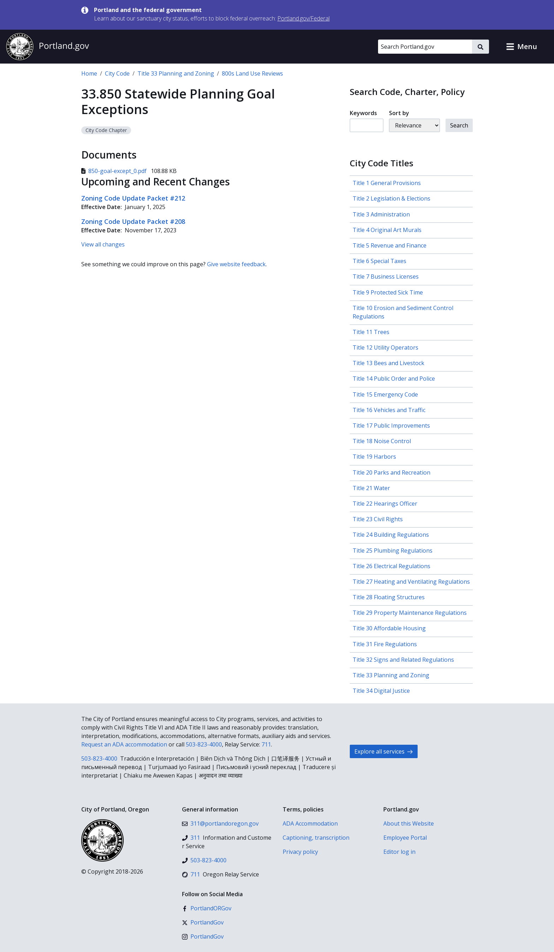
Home (89, 73)
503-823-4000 (204, 744)
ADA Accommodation (310, 823)
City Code (117, 73)
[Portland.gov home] (47, 46)
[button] (521, 46)
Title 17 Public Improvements (391, 425)
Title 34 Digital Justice (381, 691)
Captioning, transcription (316, 837)
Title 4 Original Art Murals (387, 230)
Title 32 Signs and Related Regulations (403, 660)
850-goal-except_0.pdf (114, 171)
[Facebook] (206, 908)
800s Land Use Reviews (252, 73)
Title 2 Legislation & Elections (391, 198)
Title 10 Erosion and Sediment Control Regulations (403, 312)
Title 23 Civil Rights (378, 519)
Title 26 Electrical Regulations (391, 566)
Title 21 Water (371, 488)
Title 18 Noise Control (382, 441)
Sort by (399, 113)
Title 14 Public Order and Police (394, 378)
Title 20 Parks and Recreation (391, 472)
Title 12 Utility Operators (385, 347)
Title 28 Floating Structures (389, 597)
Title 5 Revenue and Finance (389, 245)
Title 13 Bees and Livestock (388, 363)
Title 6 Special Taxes (379, 261)
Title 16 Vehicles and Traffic (389, 410)
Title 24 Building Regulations (391, 535)
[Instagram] (203, 936)
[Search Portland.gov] (425, 47)
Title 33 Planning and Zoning (175, 73)
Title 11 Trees (371, 332)
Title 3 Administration (381, 214)
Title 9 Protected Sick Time (388, 292)
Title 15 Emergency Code (385, 394)
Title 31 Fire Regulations (385, 644)
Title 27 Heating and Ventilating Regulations (411, 581)
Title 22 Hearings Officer (385, 503)
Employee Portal (405, 837)
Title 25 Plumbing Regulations (392, 550)
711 (266, 744)
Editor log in (399, 852)
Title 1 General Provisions (387, 183)
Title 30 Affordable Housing (389, 628)
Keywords (363, 113)
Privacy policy (300, 852)
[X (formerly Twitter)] (203, 922)
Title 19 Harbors (374, 456)
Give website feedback (236, 264)
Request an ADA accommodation (124, 744)
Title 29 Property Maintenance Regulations (410, 613)
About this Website (408, 823)
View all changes (103, 244)
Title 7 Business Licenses (386, 276)
